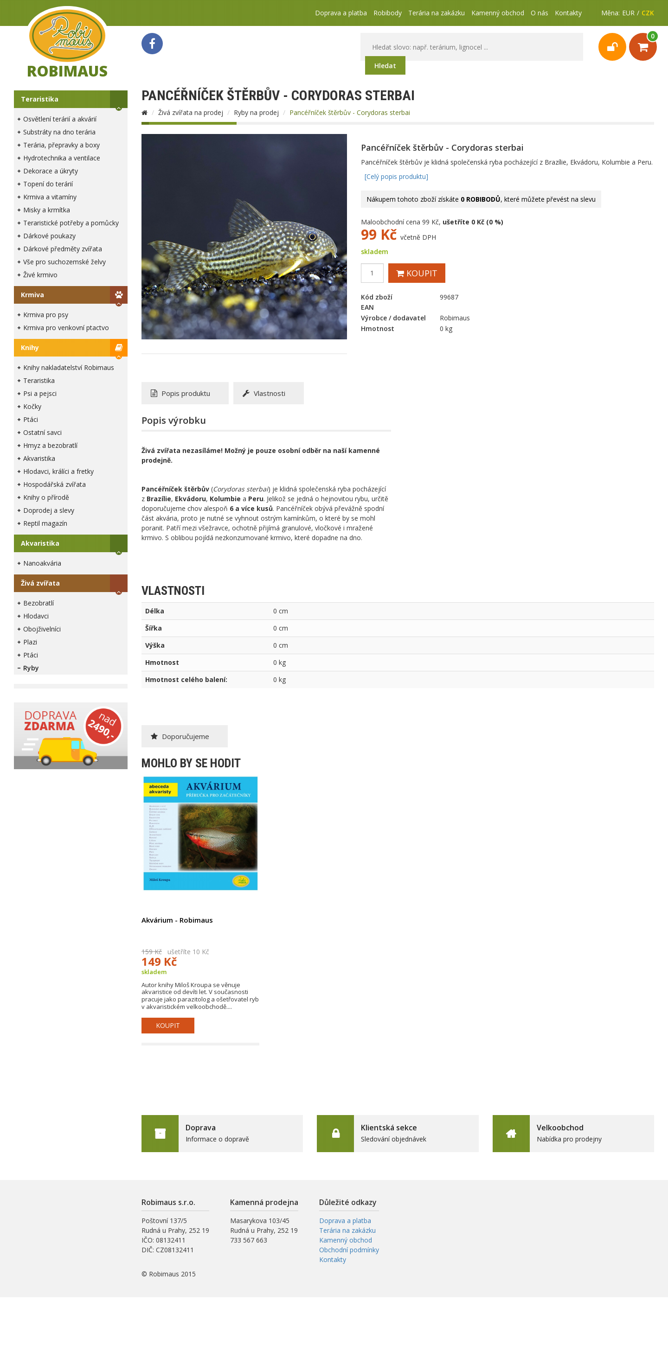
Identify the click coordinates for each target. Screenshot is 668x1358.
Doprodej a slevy (48, 510)
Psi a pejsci (40, 393)
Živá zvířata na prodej (190, 112)
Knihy (30, 347)
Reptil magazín (45, 523)
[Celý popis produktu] (396, 176)
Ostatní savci (42, 432)
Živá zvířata (40, 583)
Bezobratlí (38, 603)
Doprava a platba (341, 12)
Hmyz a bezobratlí (50, 445)
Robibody (387, 12)
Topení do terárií (48, 183)
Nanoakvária (42, 563)
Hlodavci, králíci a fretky (58, 471)
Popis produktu (180, 393)
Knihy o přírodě (46, 497)
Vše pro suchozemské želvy (64, 261)
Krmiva (32, 294)
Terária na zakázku (436, 12)
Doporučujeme (180, 736)
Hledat (385, 65)
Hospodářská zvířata (54, 484)
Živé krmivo (40, 274)
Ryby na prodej (256, 112)
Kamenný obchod (497, 12)
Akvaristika (39, 458)
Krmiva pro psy (45, 314)
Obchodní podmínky (349, 1249)
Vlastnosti (264, 393)
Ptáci (30, 419)
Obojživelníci (42, 629)
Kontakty (568, 12)
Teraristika (39, 99)
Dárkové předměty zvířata (62, 248)
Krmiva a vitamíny (50, 196)
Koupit (416, 273)
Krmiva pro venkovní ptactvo (66, 327)
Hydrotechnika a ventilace (61, 157)
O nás (539, 12)
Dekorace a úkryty (50, 170)
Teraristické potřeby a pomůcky (71, 222)
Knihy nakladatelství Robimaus (68, 367)
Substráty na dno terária (59, 132)
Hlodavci (36, 616)
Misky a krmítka (46, 209)
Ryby (31, 667)
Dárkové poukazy (49, 235)
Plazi (30, 642)
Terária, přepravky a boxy (61, 144)
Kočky (32, 406)
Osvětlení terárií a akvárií (59, 119)
